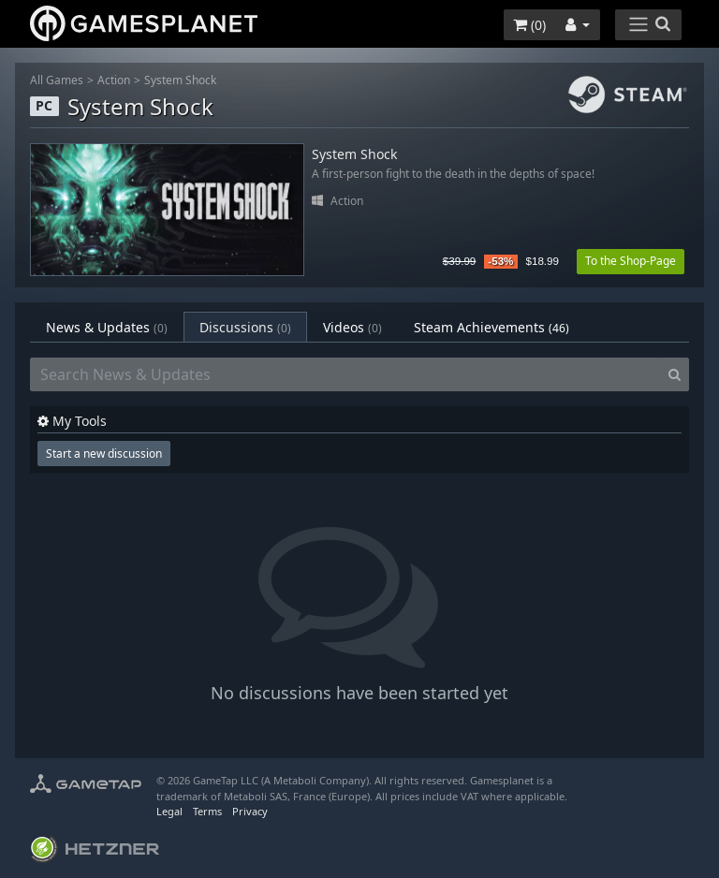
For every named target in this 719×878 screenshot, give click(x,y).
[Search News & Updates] (345, 374)
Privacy (250, 811)
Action (113, 80)
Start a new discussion (104, 453)
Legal (169, 811)
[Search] (674, 374)
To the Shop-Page (630, 261)
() (529, 25)
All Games (56, 80)
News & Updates (107, 327)
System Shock (180, 80)
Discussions (245, 327)
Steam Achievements (491, 327)
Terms (207, 811)
